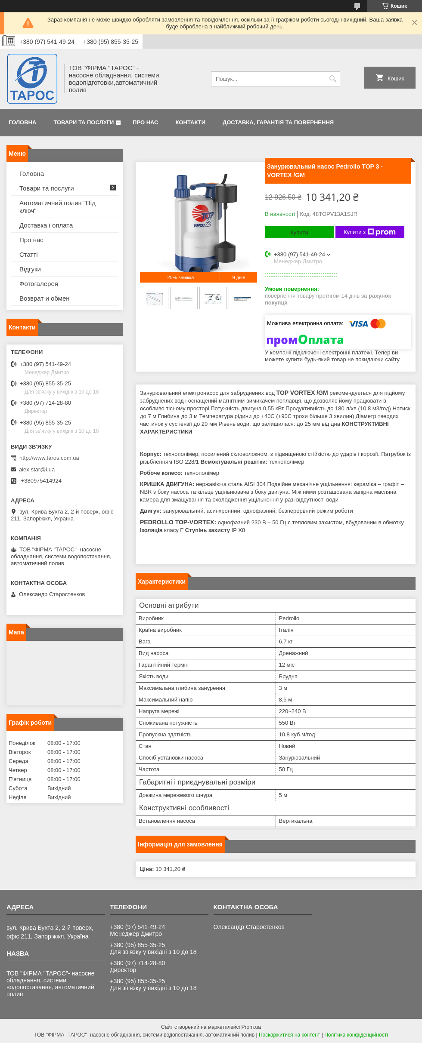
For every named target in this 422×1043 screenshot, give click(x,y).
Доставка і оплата (46, 225)
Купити (299, 232)
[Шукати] (332, 78)
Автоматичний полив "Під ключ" (57, 206)
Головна (22, 122)
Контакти (191, 122)
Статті (28, 254)
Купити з (370, 232)
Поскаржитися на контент (289, 1035)
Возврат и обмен (44, 298)
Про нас (145, 122)
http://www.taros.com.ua (49, 458)
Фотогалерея (38, 283)
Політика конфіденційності (356, 1035)
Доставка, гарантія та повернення (278, 122)
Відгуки (30, 269)
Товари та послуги (83, 122)
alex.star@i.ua (37, 469)
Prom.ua (251, 1027)
